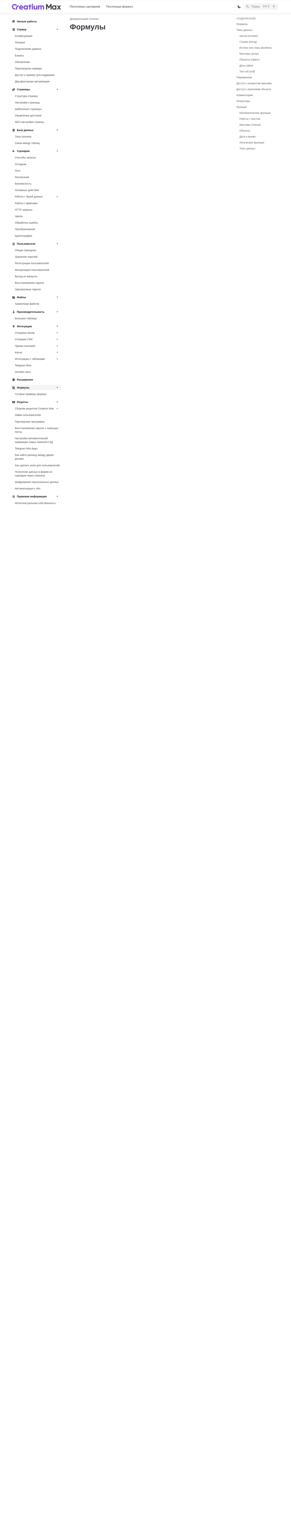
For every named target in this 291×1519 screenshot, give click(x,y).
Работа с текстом (249, 118)
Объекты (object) (249, 59)
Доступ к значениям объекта (253, 89)
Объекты (244, 130)
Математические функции (255, 112)
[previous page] (80, 1480)
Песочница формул (119, 6)
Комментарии (244, 95)
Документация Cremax (84, 18)
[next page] (207, 1480)
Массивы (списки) (250, 124)
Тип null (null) (247, 71)
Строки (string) (248, 41)
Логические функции (251, 142)
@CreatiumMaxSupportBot (154, 1505)
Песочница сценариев (85, 6)
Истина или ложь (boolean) (255, 47)
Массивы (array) (249, 53)
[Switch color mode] (239, 7)
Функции (241, 107)
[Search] (261, 7)
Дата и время (247, 136)
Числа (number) (248, 35)
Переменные (244, 77)
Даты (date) (246, 65)
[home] (38, 7)
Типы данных (244, 30)
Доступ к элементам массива (254, 83)
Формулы (242, 24)
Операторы (243, 101)
